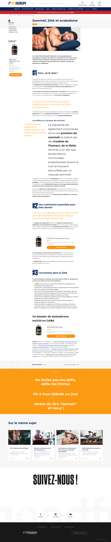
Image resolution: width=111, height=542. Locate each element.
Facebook (40, 515)
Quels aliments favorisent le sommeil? (91, 449)
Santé (48, 9)
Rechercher (33, 4)
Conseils (94, 9)
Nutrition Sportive (27, 9)
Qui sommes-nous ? (42, 527)
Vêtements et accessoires (75, 9)
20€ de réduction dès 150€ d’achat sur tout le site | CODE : (55, 12)
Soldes (87, 9)
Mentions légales (69, 527)
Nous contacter (55, 527)
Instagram (55, 515)
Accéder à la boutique (79, 533)
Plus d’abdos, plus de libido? (19, 448)
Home (10, 14)
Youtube (70, 515)
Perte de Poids (39, 9)
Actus (14, 14)
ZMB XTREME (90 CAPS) (55, 327)
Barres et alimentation (59, 9)
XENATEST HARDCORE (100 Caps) (14, 61)
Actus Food (19, 14)
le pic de (60, 115)
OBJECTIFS (17, 9)
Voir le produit (15, 74)
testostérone (68, 115)
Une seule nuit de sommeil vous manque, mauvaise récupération (67, 449)
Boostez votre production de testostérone (42, 449)
